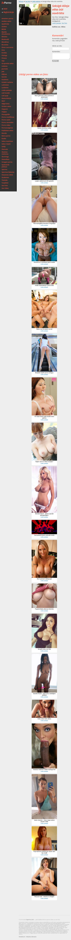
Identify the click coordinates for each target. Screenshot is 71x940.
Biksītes (4, 37)
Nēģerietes (5, 104)
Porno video (6, 125)
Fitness (4, 58)
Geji (3, 61)
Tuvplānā (5, 183)
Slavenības (5, 159)
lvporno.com (30, 919)
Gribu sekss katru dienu (44, 719)
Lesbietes (5, 88)
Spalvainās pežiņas (5, 166)
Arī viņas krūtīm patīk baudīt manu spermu (44, 417)
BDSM (4, 29)
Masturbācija (6, 98)
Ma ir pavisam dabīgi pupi (44, 579)
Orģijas (4, 112)
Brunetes (5, 45)
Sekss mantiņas (7, 141)
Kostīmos (5, 80)
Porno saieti (6, 120)
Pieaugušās (6, 114)
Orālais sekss (6, 106)
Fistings (4, 55)
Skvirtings (5, 157)
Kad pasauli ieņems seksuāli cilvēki (44, 535)
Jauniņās (5, 69)
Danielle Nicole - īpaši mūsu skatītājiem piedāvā (44, 694)
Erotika (4, 53)
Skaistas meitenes (5, 153)
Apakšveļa (5, 24)
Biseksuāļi (5, 39)
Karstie (4, 77)
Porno (6, 3)
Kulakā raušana (7, 82)
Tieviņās (5, 180)
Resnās (4, 133)
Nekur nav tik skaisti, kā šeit (44, 329)
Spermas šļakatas (8, 172)
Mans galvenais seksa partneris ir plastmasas (44, 96)
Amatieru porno (7, 18)
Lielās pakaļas (7, 90)
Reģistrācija (8, 12)
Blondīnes (5, 42)
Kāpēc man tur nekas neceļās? (44, 461)
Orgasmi (5, 109)
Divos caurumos (7, 47)
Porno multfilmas (8, 117)
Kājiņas (4, 74)
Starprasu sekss (7, 175)
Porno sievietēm (7, 122)
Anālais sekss (6, 21)
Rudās (4, 138)
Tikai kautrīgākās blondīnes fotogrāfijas (44, 223)
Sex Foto (5, 185)
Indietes (4, 66)
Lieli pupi (5, 96)
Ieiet (4, 8)
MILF (3, 101)
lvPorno (21, 1)
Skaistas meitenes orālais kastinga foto (44, 769)
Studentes (5, 177)
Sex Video (5, 188)
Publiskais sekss (7, 130)
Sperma (4, 169)
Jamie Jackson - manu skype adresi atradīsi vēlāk (44, 820)
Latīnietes (5, 85)
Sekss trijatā (6, 144)
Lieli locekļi (6, 93)
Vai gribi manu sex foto (44, 649)
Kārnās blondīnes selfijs (44, 128)
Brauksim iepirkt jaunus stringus (44, 373)
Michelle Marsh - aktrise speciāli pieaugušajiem (44, 514)
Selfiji (3, 147)
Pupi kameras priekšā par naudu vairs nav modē (44, 852)
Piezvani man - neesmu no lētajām (44, 896)
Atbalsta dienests (31, 937)
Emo (3, 50)
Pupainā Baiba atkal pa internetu (44, 609)
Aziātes (4, 27)
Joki (3, 71)
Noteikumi (22, 937)
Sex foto (27, 1)
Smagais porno (7, 162)
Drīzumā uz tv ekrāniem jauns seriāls (44, 262)
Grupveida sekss (7, 63)
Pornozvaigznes (7, 128)
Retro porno (6, 136)
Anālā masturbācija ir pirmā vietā (44, 285)
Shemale (5, 149)
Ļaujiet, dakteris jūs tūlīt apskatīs (44, 181)
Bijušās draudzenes (6, 33)
